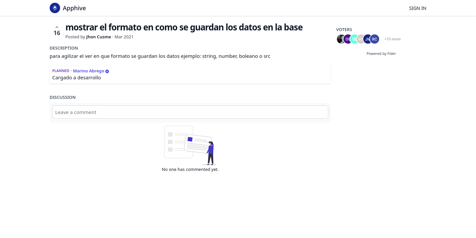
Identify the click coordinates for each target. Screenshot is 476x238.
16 (57, 30)
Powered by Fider (381, 53)
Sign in (417, 8)
